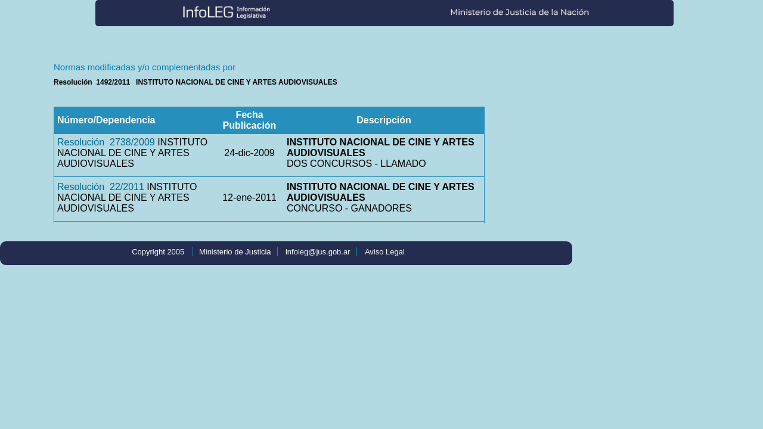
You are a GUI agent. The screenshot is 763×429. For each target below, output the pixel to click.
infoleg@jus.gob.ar (318, 251)
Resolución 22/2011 (100, 187)
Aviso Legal (385, 251)
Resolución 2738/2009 (106, 142)
